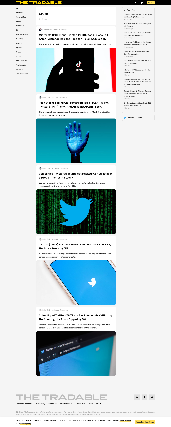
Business (19, 13)
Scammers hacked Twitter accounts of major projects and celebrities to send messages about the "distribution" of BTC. (72, 184)
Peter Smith (45, 97)
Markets (19, 43)
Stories (18, 56)
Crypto (18, 21)
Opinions (19, 48)
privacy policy (125, 420)
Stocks (18, 52)
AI (17, 8)
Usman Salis (45, 29)
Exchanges (20, 26)
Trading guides (21, 65)
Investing (19, 39)
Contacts (19, 69)
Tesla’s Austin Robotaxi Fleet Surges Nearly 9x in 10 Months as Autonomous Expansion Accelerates (137, 81)
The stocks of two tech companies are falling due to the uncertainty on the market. (75, 44)
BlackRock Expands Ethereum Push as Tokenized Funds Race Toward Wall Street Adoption (137, 93)
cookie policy (25, 424)
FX (17, 30)
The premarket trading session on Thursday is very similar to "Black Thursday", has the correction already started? (74, 113)
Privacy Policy (40, 404)
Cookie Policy (80, 404)
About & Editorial (22, 74)
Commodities (21, 17)
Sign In (151, 3)
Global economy (22, 34)
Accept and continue (145, 422)
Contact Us (53, 404)
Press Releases (21, 61)
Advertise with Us (66, 404)
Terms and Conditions (24, 404)
